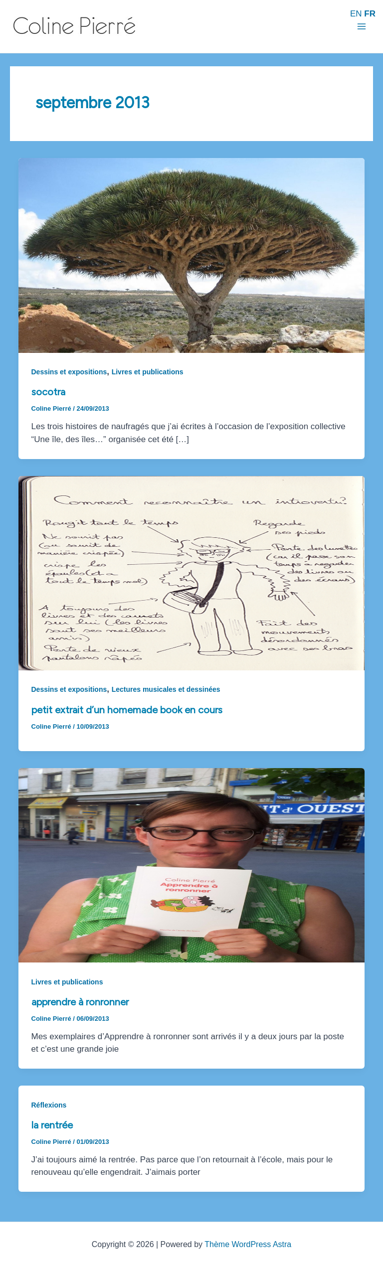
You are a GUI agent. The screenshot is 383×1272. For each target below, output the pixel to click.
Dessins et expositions (69, 372)
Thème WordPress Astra (247, 1244)
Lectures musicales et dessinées (166, 689)
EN (356, 13)
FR (370, 13)
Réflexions (49, 1105)
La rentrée (52, 1125)
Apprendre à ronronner (80, 1002)
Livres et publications (148, 372)
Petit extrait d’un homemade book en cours (126, 710)
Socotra (48, 392)
